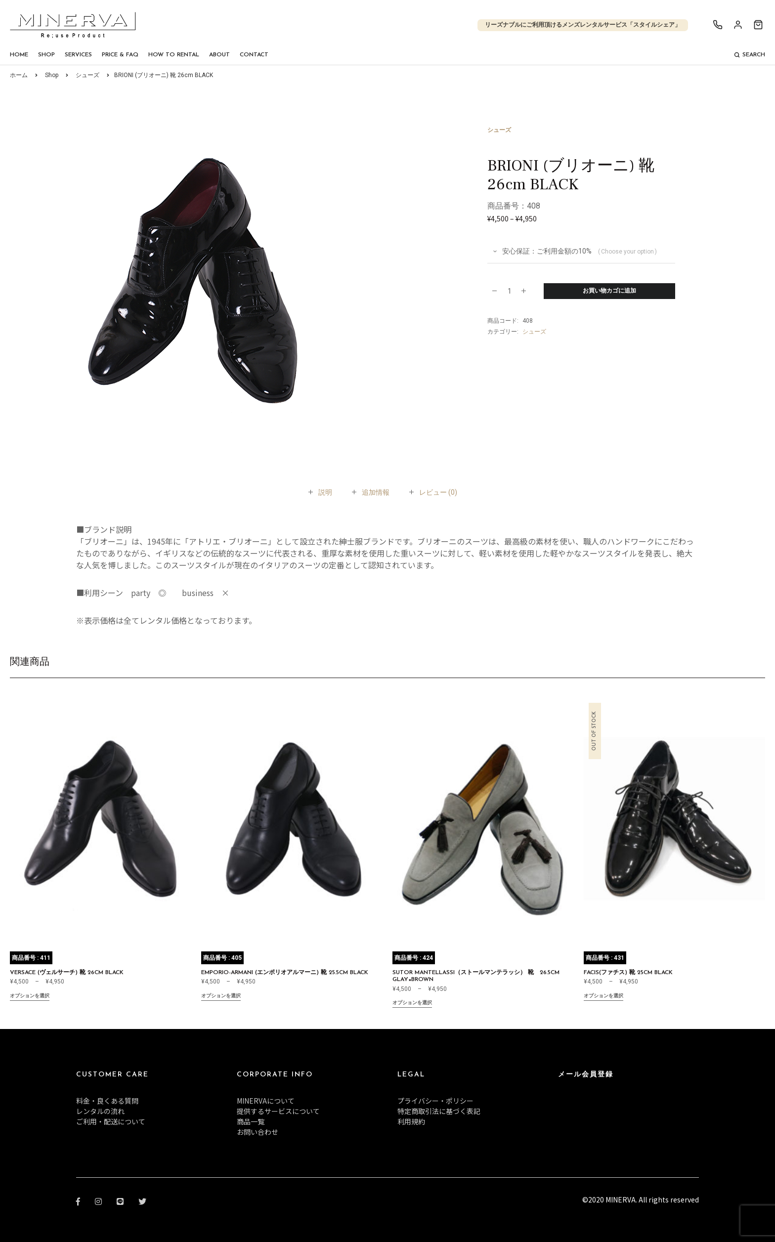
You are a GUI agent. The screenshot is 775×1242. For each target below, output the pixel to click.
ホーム (19, 75)
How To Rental (173, 55)
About (219, 55)
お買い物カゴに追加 (609, 291)
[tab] (325, 492)
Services (78, 55)
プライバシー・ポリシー (435, 1101)
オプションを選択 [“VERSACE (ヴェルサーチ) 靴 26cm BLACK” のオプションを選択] (29, 996)
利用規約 (411, 1121)
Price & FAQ (120, 55)
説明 (325, 492)
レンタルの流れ (100, 1111)
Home (19, 55)
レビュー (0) (438, 492)
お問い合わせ (257, 1132)
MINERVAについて (266, 1101)
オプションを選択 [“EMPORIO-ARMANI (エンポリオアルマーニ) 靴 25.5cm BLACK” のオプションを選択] (221, 996)
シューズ (87, 75)
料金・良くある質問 (107, 1101)
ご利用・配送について (110, 1121)
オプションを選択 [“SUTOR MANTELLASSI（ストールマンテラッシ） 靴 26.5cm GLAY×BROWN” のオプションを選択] (412, 1003)
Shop (46, 55)
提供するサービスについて (278, 1111)
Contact (254, 55)
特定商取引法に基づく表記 (438, 1111)
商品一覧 (250, 1121)
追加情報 (375, 492)
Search (749, 54)
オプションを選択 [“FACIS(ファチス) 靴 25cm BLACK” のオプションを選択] (603, 996)
